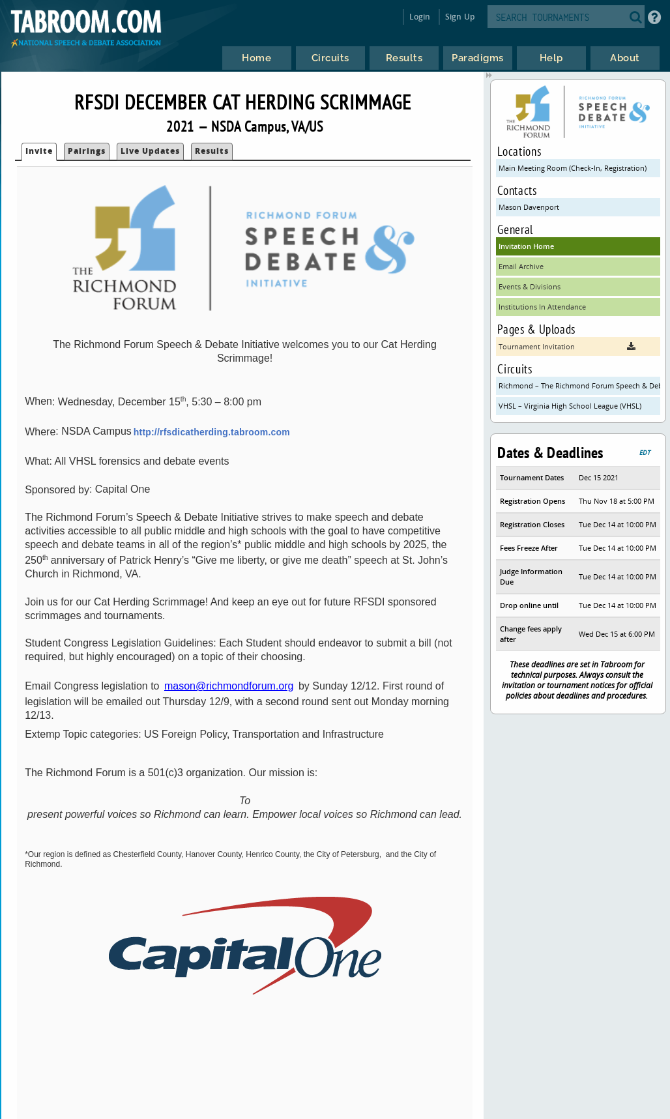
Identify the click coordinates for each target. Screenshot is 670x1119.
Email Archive (521, 266)
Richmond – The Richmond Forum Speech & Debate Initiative (579, 385)
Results (212, 150)
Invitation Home (526, 246)
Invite (39, 150)
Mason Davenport (529, 207)
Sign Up (459, 16)
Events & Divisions (530, 286)
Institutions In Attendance (542, 307)
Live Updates (150, 150)
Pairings (87, 150)
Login (420, 16)
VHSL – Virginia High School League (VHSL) (570, 406)
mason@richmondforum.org (229, 685)
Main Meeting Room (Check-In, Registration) (573, 168)
